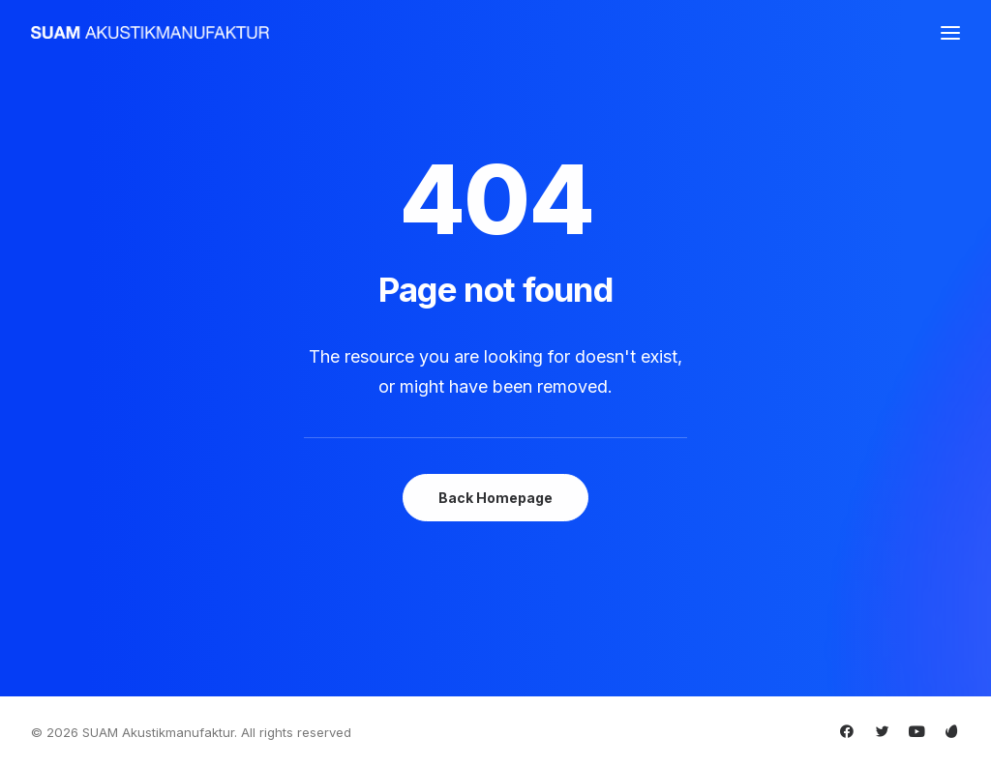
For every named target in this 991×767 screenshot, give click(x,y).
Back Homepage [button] (495, 497)
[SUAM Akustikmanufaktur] (150, 32)
